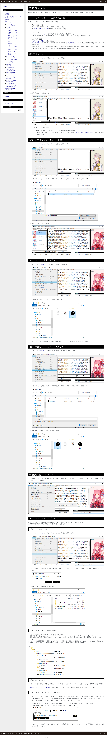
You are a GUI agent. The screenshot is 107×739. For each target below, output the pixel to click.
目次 (5, 10)
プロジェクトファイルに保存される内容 (12, 32)
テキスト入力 (9, 24)
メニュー (8, 22)
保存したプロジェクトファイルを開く (12, 38)
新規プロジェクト (12, 35)
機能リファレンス (29, 1)
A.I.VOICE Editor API (10, 88)
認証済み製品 (9, 81)
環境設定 (8, 78)
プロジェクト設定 (10, 77)
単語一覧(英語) (10, 69)
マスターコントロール (11, 57)
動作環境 (7, 14)
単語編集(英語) (10, 67)
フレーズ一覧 (9, 62)
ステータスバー (10, 73)
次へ (105, 1)
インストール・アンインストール (13, 16)
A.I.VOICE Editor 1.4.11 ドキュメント (11, 1)
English (5, 6)
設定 (7, 75)
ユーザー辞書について (10, 86)
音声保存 (8, 27)
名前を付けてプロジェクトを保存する (12, 46)
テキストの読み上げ (11, 25)
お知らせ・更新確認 (11, 80)
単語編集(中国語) (10, 70)
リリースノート (8, 89)
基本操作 (7, 19)
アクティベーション (9, 17)
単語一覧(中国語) (10, 72)
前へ (101, 1)
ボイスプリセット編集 (11, 59)
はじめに (7, 13)
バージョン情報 (10, 83)
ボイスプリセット (10, 56)
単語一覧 (8, 65)
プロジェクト (39, 1)
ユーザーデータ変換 (11, 85)
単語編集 (8, 64)
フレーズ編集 (9, 61)
